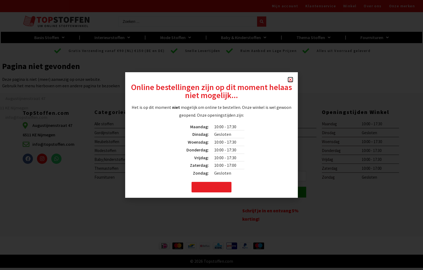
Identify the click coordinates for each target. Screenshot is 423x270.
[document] (211, 135)
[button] (290, 80)
